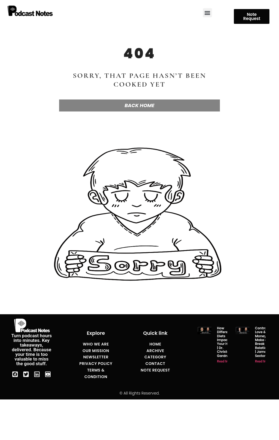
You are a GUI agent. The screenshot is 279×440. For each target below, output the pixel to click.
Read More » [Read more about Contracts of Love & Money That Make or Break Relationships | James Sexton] (264, 361)
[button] (207, 12)
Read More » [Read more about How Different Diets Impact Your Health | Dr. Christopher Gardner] (226, 361)
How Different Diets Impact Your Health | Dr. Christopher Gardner (227, 342)
